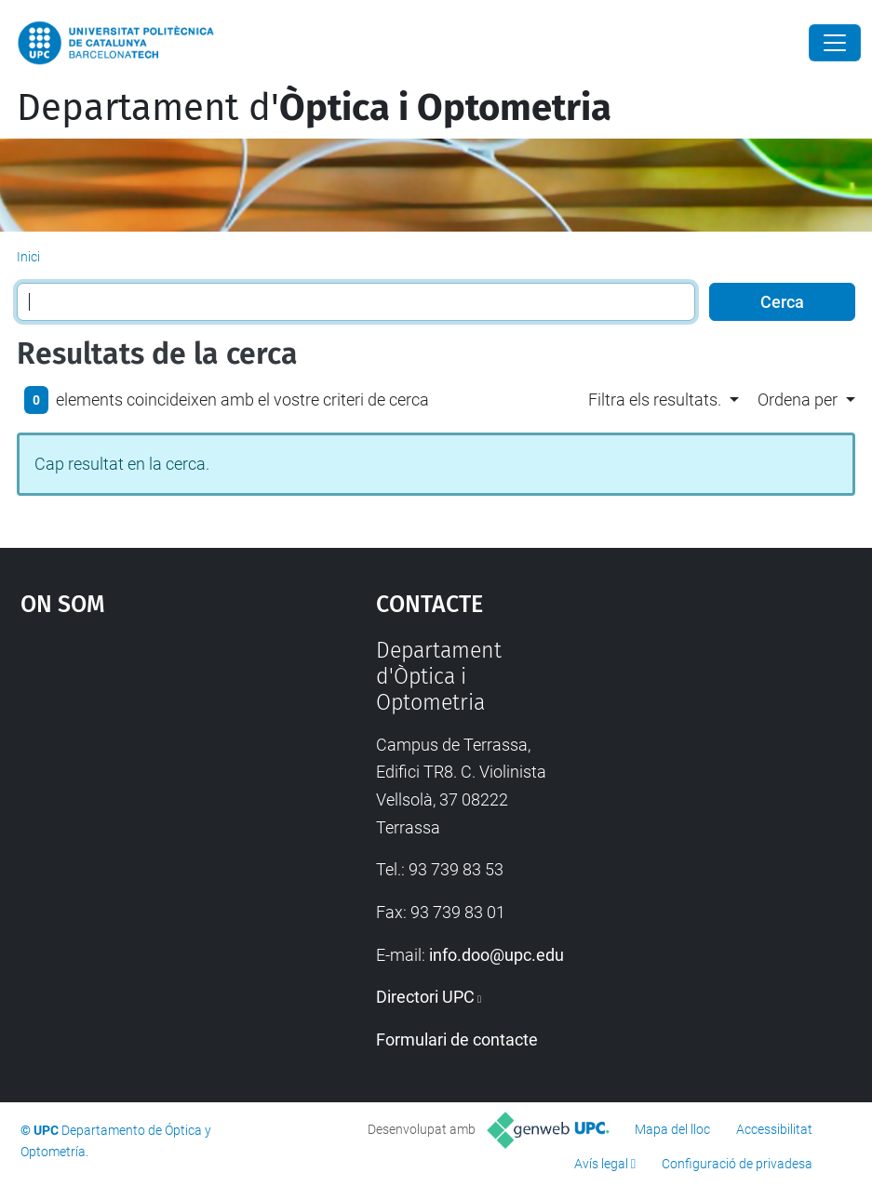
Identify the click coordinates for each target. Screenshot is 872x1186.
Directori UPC (425, 996)
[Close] (835, 42)
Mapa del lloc (672, 1129)
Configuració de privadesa (737, 1163)
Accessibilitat (774, 1129)
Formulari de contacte (457, 1039)
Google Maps (151, 777)
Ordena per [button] (798, 399)
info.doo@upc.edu (496, 955)
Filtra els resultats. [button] (654, 399)
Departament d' (314, 108)
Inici (28, 256)
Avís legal (601, 1163)
